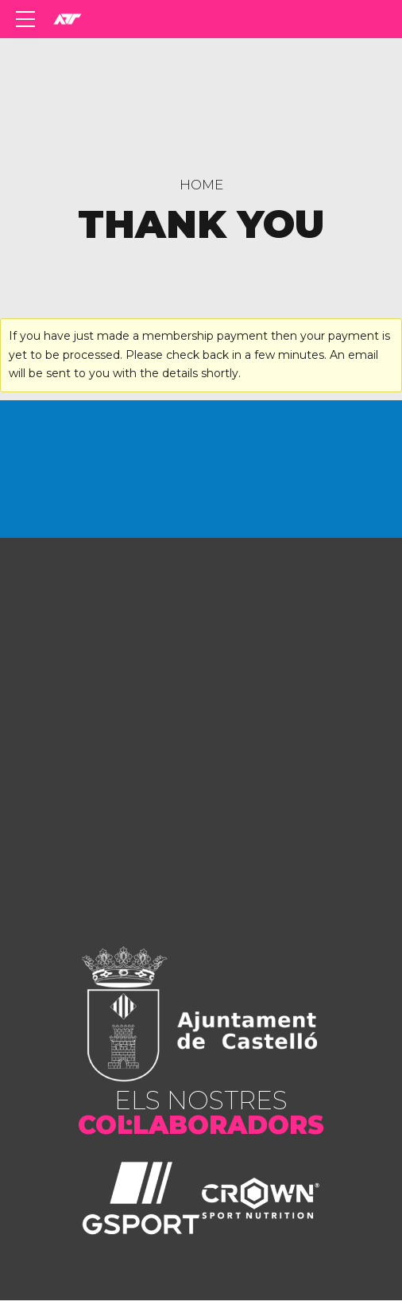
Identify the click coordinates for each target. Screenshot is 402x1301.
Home (201, 185)
